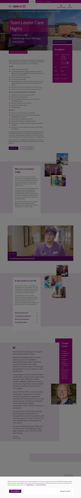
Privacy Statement (41, 485)
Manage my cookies (65, 491)
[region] (40, 487)
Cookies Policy (29, 485)
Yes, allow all (15, 491)
